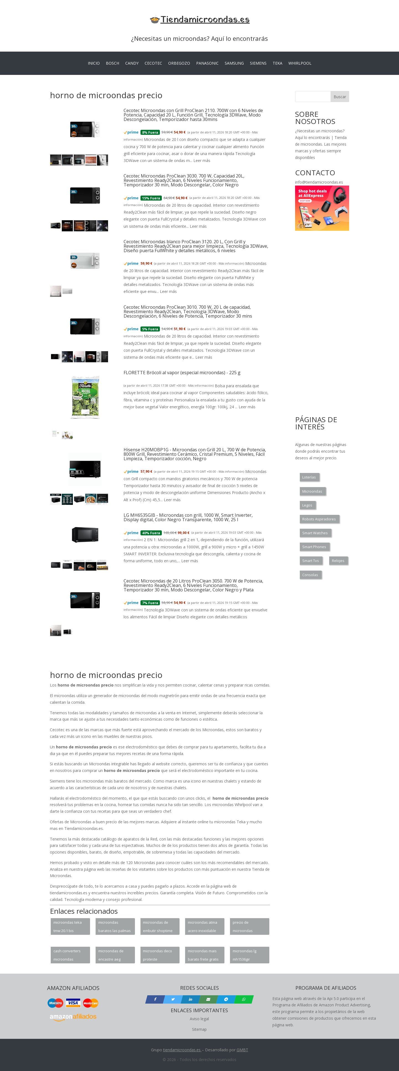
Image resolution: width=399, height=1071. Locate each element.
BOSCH (112, 63)
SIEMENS (258, 63)
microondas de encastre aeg (111, 955)
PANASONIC (207, 63)
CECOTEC (153, 63)
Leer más (201, 160)
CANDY (132, 63)
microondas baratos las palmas (114, 926)
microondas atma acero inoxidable (202, 926)
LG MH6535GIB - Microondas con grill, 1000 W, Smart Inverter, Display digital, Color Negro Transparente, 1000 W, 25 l (188, 517)
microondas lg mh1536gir (244, 955)
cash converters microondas (67, 955)
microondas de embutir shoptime (158, 926)
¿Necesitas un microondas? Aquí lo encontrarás (199, 38)
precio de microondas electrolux (243, 927)
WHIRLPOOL (299, 63)
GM (240, 1049)
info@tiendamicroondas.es (319, 182)
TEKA (277, 63)
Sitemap (199, 1029)
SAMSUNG (234, 63)
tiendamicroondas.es (182, 1049)
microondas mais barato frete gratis (203, 955)
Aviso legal (199, 1018)
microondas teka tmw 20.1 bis (67, 926)
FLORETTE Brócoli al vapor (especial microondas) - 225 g (182, 372)
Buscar (340, 96)
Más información (231, 263)
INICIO (94, 63)
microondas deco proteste (157, 955)
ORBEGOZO (179, 63)
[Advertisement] (151, 656)
